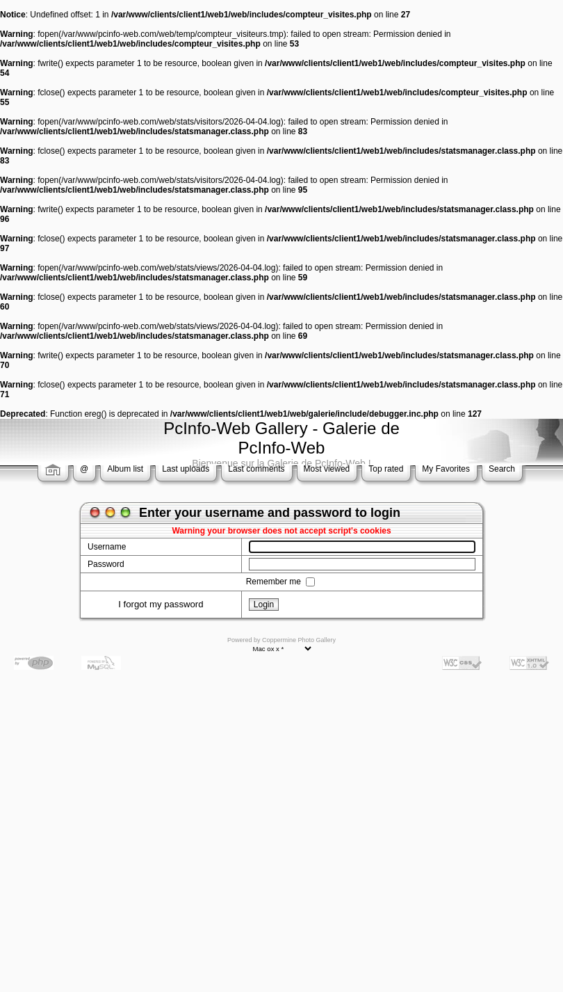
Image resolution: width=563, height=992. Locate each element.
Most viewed (327, 469)
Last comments (256, 469)
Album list (125, 469)
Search (502, 469)
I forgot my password (160, 604)
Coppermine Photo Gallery (299, 640)
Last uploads (185, 469)
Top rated (385, 469)
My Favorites (446, 469)
